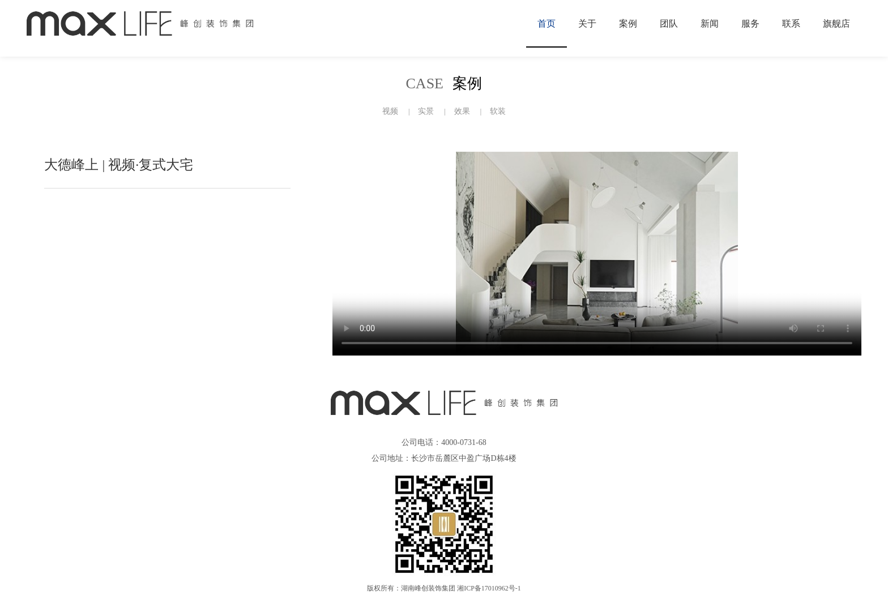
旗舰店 (836, 23)
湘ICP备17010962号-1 (489, 588)
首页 (546, 23)
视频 (390, 111)
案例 (628, 23)
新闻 (710, 23)
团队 (669, 23)
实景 (426, 111)
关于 (587, 23)
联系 (791, 23)
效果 (462, 111)
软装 (498, 111)
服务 (750, 23)
